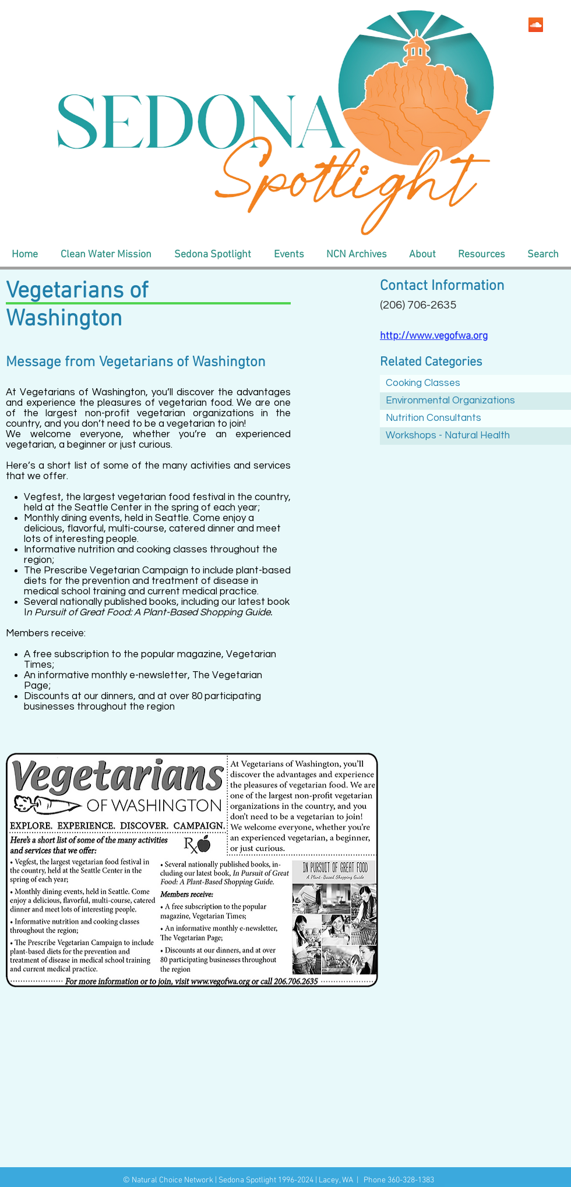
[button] (106, 255)
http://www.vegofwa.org (434, 336)
